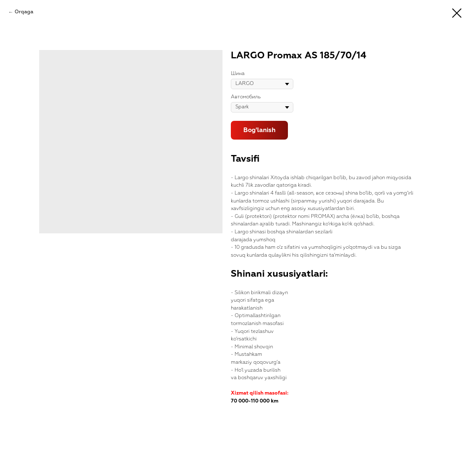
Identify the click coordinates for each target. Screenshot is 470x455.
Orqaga (24, 12)
